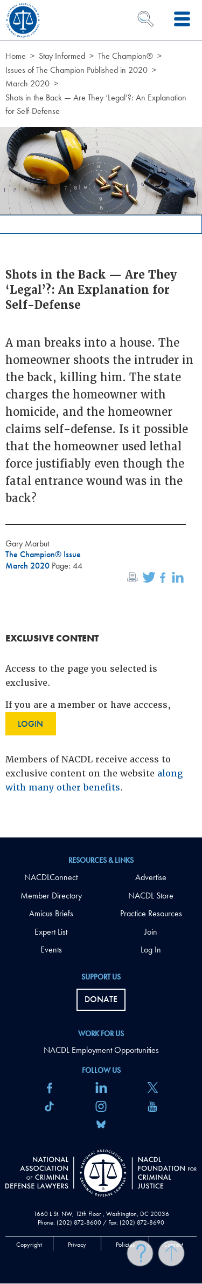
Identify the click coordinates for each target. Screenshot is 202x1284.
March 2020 (27, 83)
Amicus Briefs (51, 913)
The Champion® (125, 56)
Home (15, 56)
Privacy (77, 1244)
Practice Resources (151, 913)
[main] (101, 418)
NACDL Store (150, 895)
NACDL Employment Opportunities (101, 1050)
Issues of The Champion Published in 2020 (76, 70)
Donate (101, 999)
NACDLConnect (51, 877)
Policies (125, 1244)
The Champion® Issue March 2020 (43, 560)
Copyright (29, 1244)
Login (30, 723)
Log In (151, 949)
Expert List (50, 931)
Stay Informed (62, 56)
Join (150, 931)
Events (51, 949)
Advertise (150, 877)
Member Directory (51, 895)
